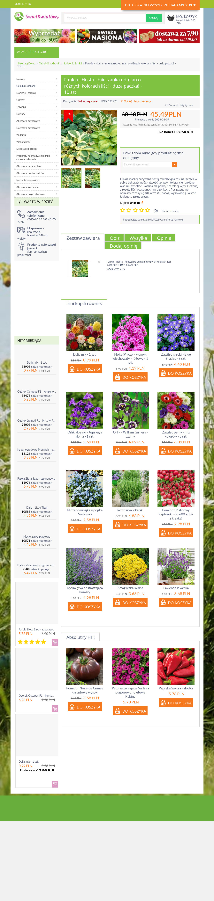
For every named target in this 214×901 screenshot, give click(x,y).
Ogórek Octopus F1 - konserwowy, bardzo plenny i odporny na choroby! (36, 391)
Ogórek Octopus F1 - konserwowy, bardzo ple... (47, 695)
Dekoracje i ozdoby (26, 148)
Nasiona (20, 79)
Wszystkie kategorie (32, 52)
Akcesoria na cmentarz (28, 166)
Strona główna (26, 63)
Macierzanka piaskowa (36, 536)
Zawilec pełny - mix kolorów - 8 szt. (176, 434)
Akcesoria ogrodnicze (28, 120)
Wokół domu (23, 141)
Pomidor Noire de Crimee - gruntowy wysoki (84, 690)
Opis (115, 238)
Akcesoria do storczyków (30, 173)
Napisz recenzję (143, 101)
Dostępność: (70, 101)
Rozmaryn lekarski (130, 510)
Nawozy (20, 113)
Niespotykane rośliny (28, 180)
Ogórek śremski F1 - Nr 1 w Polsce (36, 420)
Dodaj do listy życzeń (179, 105)
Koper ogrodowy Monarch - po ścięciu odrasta (36, 449)
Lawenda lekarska (176, 588)
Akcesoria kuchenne (27, 187)
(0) (156, 210)
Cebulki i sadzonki (49, 63)
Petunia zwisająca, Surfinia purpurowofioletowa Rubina (130, 692)
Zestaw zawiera (83, 238)
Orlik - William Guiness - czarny (130, 434)
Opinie (164, 238)
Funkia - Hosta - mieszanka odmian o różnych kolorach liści (139, 261)
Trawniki (21, 106)
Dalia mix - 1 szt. (37, 362)
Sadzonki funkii (73, 63)
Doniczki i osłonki (26, 92)
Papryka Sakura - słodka (176, 688)
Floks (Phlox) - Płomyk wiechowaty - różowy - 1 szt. (130, 358)
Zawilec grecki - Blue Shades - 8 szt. (176, 356)
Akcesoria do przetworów (30, 194)
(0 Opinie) (126, 101)
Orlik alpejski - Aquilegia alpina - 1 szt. (84, 434)
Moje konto (22, 3)
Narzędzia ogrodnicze (28, 127)
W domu (21, 134)
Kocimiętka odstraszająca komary (85, 590)
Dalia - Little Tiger (36, 507)
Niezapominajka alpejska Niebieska (85, 512)
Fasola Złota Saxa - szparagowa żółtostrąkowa (36, 478)
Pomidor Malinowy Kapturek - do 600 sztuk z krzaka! (175, 514)
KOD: (104, 101)
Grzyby (20, 99)
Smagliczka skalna (130, 588)
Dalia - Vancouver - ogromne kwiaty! (36, 565)
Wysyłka (138, 238)
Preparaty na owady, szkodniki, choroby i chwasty (33, 157)
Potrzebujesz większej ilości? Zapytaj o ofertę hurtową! (153, 219)
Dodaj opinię (123, 246)
